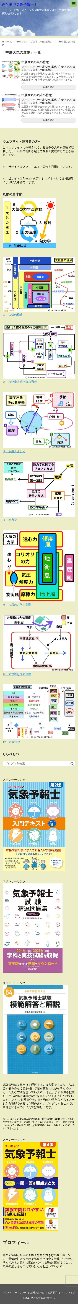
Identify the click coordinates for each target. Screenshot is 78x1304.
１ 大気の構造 (13, 314)
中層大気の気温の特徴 (36, 95)
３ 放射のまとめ (14, 451)
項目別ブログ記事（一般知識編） (48, 68)
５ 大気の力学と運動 (17, 604)
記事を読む (49, 87)
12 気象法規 (11, 742)
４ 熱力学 (10, 519)
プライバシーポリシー (14, 1292)
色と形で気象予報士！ (19, 5)
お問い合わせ (37, 1292)
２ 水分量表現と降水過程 (20, 381)
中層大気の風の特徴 (35, 62)
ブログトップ (64, 66)
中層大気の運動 (48, 66)
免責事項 (52, 1292)
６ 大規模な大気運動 (17, 674)
